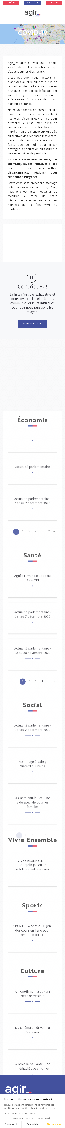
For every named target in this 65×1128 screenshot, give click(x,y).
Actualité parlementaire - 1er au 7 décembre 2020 (32, 855)
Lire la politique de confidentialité (19, 1113)
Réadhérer (32, 3)
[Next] (54, 886)
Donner (54, 3)
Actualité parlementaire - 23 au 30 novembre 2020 (32, 1005)
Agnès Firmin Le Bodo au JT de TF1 (32, 932)
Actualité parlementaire (32, 821)
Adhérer (11, 3)
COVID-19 (32, 32)
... (42, 886)
